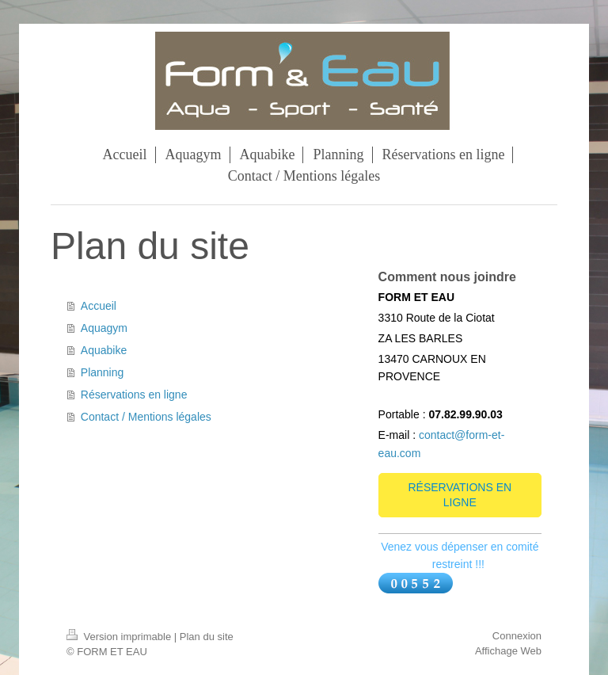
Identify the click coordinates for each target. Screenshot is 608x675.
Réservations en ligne (134, 394)
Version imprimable (120, 637)
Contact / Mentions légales (146, 416)
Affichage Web (508, 651)
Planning (102, 372)
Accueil (98, 305)
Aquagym (104, 328)
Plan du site (207, 637)
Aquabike (104, 350)
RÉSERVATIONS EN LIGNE (459, 495)
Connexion (517, 636)
